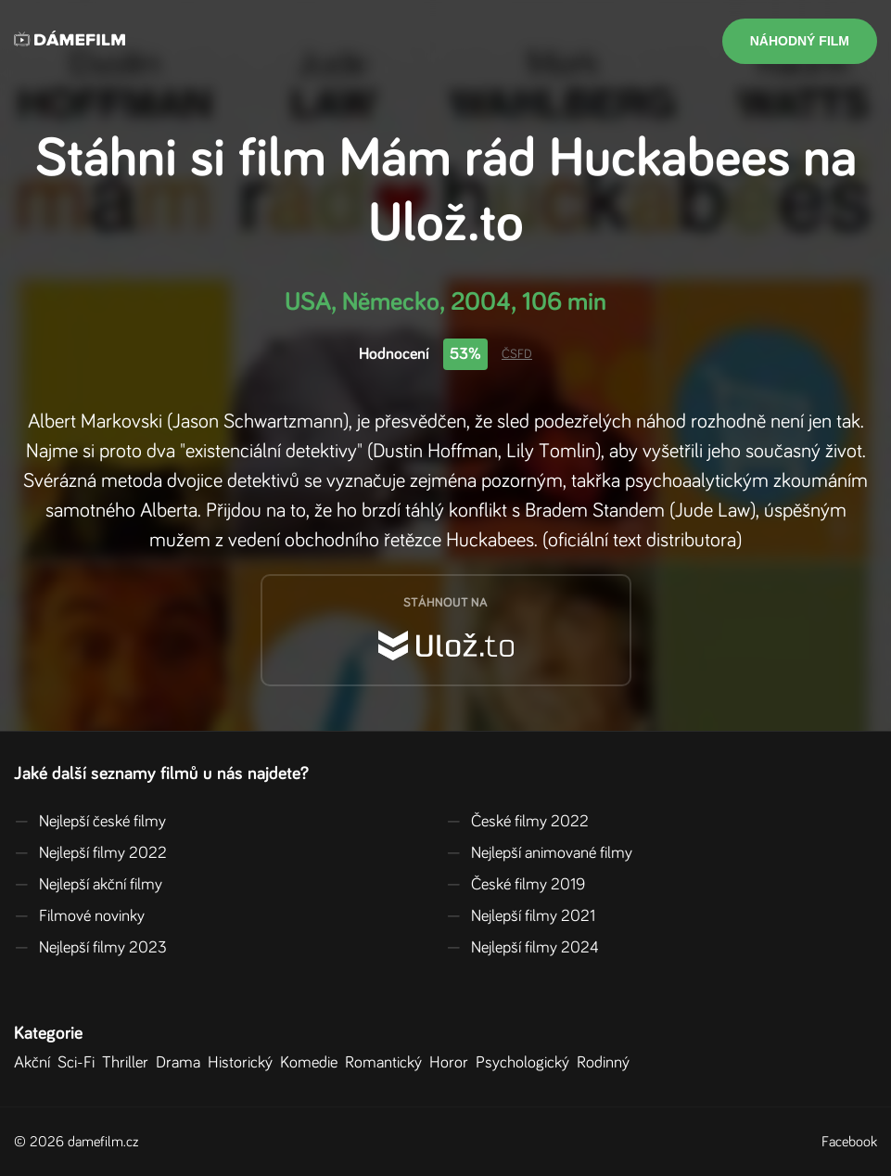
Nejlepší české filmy (90, 822)
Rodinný (607, 1063)
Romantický (387, 1063)
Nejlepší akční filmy (88, 885)
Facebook (849, 1141)
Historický (244, 1063)
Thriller (129, 1063)
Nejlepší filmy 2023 (90, 948)
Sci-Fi (79, 1063)
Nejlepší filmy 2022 (90, 853)
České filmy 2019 (515, 885)
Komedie (312, 1063)
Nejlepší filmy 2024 (522, 948)
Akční (35, 1063)
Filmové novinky (79, 916)
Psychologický (526, 1063)
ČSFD (517, 354)
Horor (452, 1063)
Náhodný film (799, 40)
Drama (182, 1063)
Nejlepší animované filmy (539, 853)
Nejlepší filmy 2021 (520, 916)
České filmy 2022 (517, 822)
